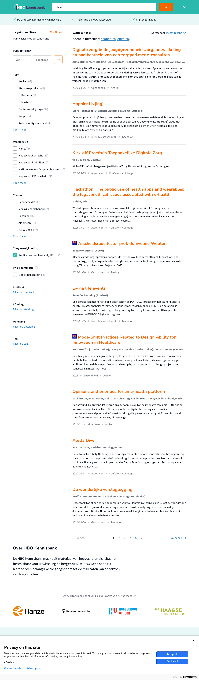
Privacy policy (34, 668)
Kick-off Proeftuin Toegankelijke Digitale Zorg (117, 153)
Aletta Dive (83, 440)
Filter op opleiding (24, 326)
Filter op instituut (23, 292)
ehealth (123, 39)
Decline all (172, 661)
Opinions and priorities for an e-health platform (118, 391)
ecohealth (108, 39)
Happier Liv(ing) (88, 104)
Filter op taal (21, 343)
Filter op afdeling (23, 309)
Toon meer (19, 129)
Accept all (172, 654)
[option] (99, 611)
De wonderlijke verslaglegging (102, 489)
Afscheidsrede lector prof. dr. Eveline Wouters (123, 243)
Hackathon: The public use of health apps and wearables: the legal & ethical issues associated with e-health (128, 191)
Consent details (12, 668)
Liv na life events (89, 288)
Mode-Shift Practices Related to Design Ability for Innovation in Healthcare (124, 339)
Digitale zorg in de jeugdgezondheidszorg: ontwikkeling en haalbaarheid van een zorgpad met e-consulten (126, 52)
